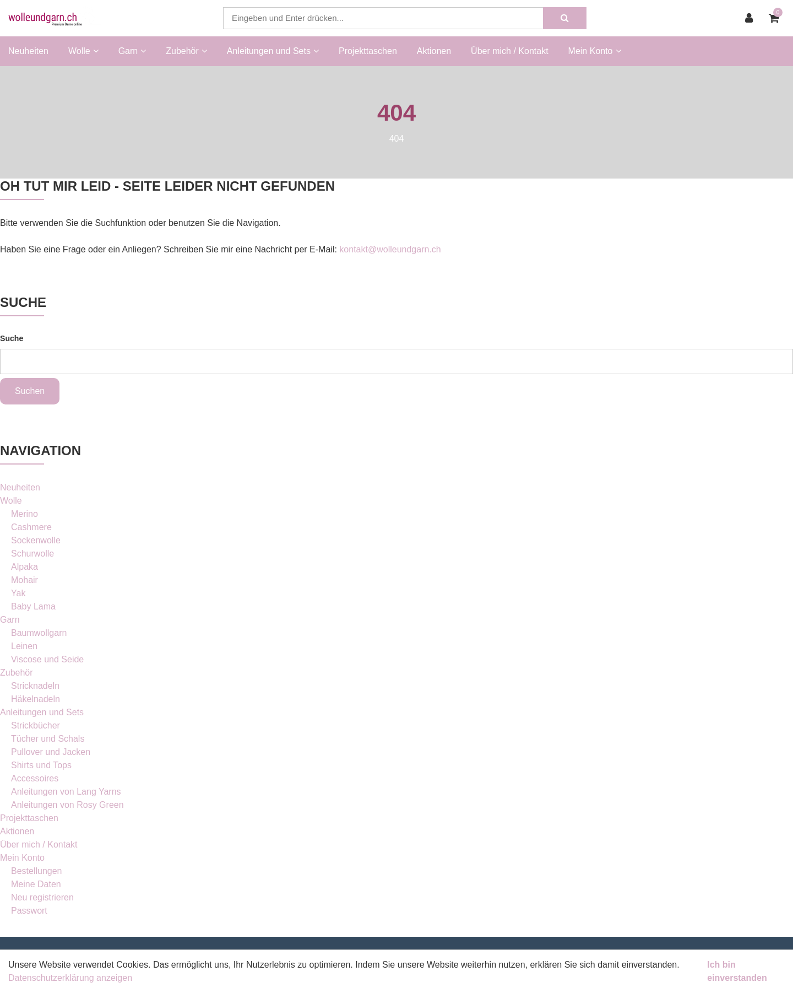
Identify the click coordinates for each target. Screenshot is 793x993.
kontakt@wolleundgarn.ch (390, 249)
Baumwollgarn (39, 633)
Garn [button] (132, 51)
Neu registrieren (42, 897)
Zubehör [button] (186, 51)
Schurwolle (32, 553)
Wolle (11, 500)
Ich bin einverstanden (737, 971)
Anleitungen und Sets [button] (273, 51)
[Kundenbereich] (751, 18)
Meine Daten (36, 884)
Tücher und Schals (47, 738)
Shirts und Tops (41, 765)
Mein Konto (22, 857)
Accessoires (34, 778)
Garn (10, 619)
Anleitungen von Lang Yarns (66, 791)
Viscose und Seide (47, 659)
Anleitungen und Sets (42, 712)
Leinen (24, 646)
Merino (24, 514)
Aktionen (434, 51)
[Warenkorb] (777, 18)
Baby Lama (33, 606)
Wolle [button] (83, 51)
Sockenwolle (36, 540)
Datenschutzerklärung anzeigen (70, 978)
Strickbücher (35, 725)
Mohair (24, 580)
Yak (18, 593)
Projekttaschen (368, 51)
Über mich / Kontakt (509, 51)
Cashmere (31, 527)
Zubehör (16, 672)
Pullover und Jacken (50, 752)
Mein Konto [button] (594, 51)
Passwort (29, 910)
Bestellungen (36, 871)
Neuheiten (28, 51)
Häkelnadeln (35, 699)
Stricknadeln (35, 685)
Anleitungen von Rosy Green (67, 804)
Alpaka (24, 566)
